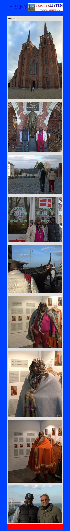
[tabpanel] (35, 272)
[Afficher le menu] (61, 14)
